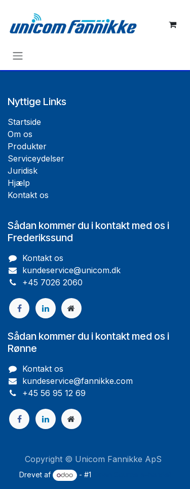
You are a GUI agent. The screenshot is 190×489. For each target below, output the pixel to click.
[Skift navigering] (18, 55)
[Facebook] (19, 308)
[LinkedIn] (45, 308)
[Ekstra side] (71, 308)
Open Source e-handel (132, 474)
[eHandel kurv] (172, 24)
